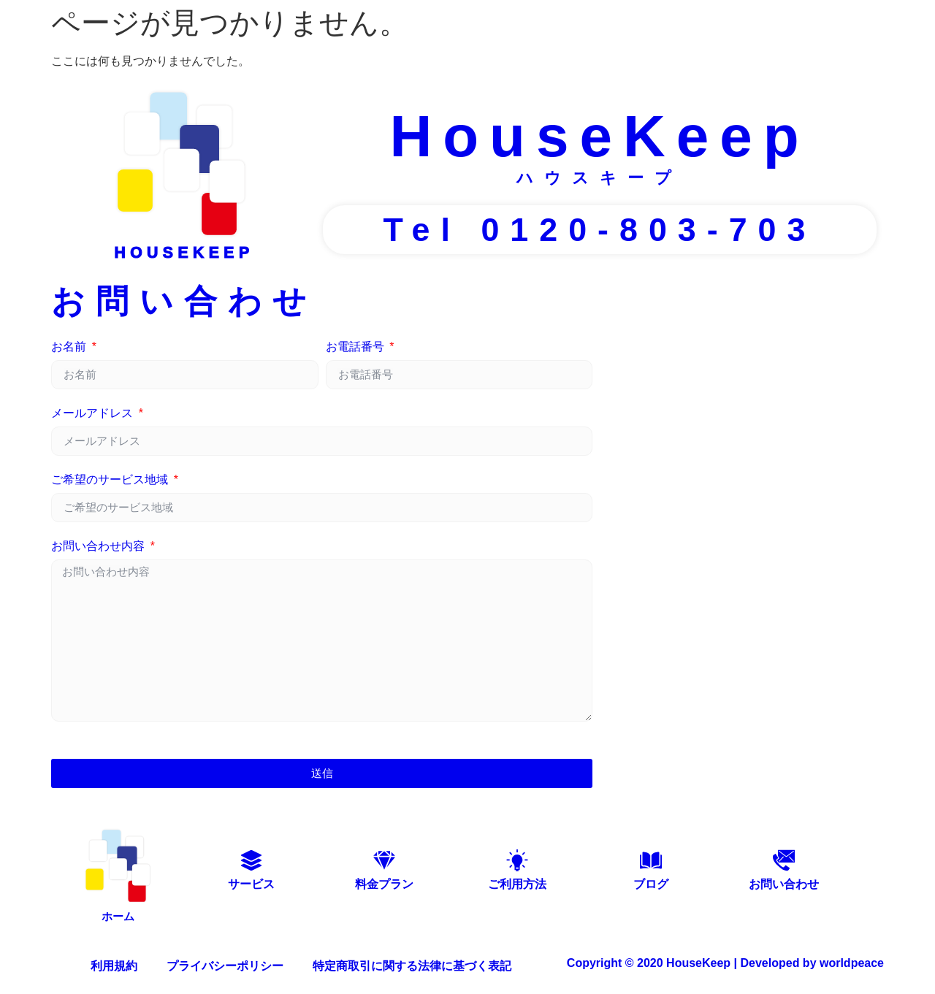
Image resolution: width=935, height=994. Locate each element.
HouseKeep (599, 136)
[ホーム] (117, 864)
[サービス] (251, 860)
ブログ (650, 884)
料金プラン (384, 884)
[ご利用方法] (517, 860)
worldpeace (852, 959)
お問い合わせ (784, 884)
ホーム (118, 912)
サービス (251, 884)
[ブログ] (651, 860)
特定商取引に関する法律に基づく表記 (412, 962)
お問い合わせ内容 (99, 546)
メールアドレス (93, 413)
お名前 (70, 347)
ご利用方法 (517, 884)
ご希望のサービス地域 (111, 480)
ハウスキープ (599, 178)
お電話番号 (356, 347)
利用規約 (114, 962)
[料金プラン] (384, 860)
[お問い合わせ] (784, 860)
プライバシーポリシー (225, 962)
